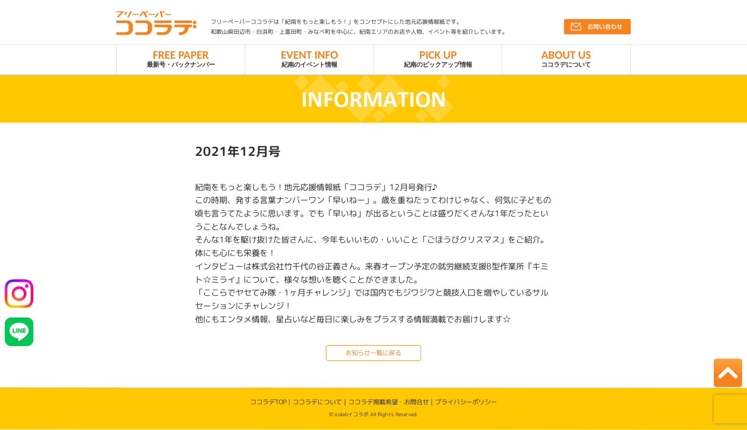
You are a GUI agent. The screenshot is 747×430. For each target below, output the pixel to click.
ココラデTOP (268, 402)
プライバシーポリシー (466, 402)
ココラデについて (566, 58)
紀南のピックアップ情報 (438, 58)
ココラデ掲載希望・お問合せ (388, 402)
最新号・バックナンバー (180, 58)
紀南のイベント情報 (309, 58)
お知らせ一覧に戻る (373, 352)
